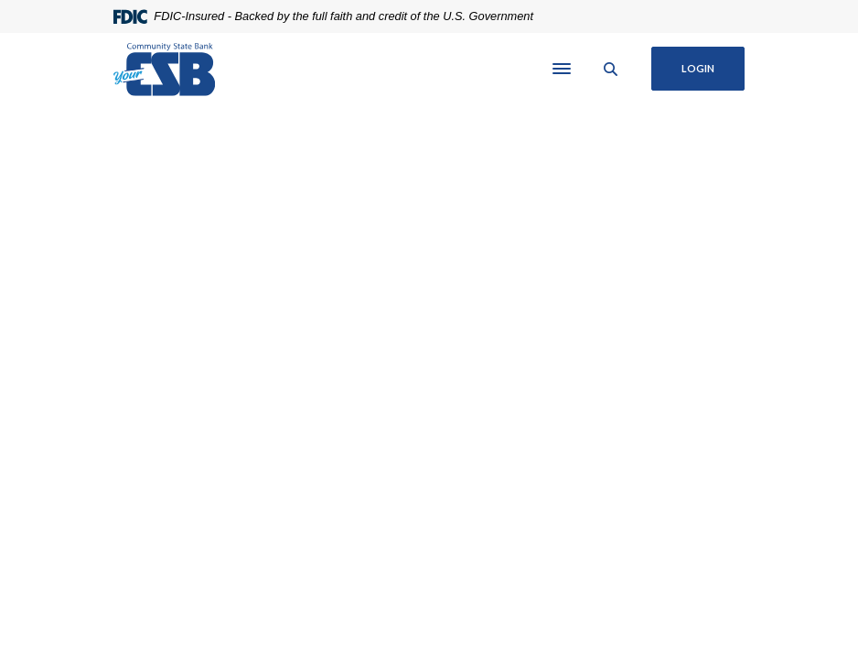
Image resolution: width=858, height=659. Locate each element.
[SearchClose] (611, 69)
